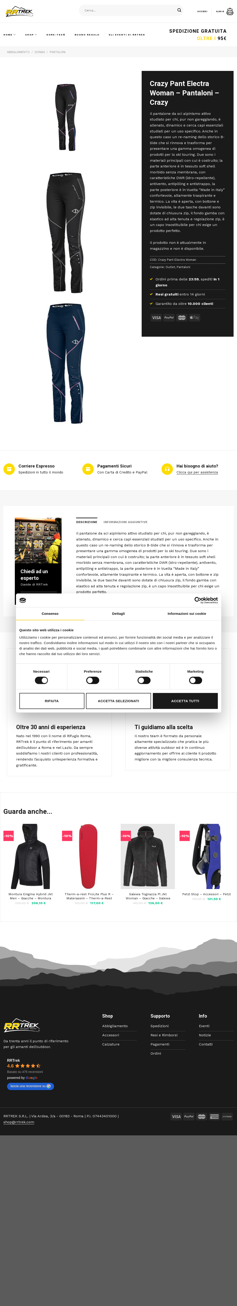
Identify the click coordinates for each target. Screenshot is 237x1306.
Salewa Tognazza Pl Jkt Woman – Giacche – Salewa (148, 896)
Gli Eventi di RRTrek (127, 34)
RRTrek (13, 1060)
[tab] (86, 522)
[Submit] (179, 10)
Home (9, 34)
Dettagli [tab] (118, 613)
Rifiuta (52, 701)
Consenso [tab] (50, 613)
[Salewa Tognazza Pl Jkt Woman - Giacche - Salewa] (148, 856)
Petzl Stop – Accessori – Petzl (206, 894)
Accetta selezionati (118, 701)
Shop (31, 34)
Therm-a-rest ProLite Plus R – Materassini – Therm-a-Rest (89, 896)
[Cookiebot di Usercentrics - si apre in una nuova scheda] (198, 600)
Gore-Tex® (55, 34)
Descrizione (86, 522)
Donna (40, 52)
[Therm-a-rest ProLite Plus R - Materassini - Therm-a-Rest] (89, 856)
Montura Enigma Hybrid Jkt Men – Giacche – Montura (30, 896)
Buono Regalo (87, 34)
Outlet (170, 267)
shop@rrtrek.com (18, 1122)
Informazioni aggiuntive (125, 522)
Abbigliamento (18, 52)
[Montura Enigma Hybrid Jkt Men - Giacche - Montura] (30, 856)
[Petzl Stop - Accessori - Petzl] (207, 856)
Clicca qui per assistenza (197, 472)
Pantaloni (57, 52)
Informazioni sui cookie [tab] (187, 613)
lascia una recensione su (30, 1086)
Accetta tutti (185, 701)
